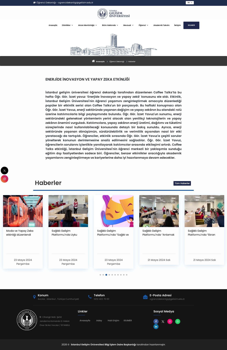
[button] (100, 275)
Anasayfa (53, 25)
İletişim (177, 25)
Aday (99, 320)
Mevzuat (127, 25)
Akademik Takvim (161, 25)
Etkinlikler (66, 25)
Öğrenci (142, 25)
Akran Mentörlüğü (86, 25)
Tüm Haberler (182, 183)
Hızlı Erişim (113, 320)
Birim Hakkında (109, 25)
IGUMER (191, 25)
